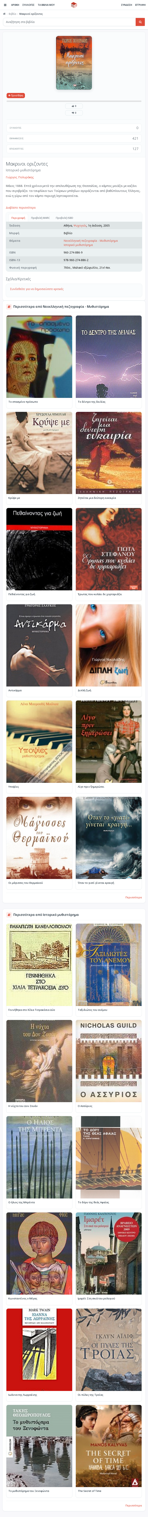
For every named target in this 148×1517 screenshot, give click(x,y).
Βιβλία (12, 14)
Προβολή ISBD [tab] (64, 218)
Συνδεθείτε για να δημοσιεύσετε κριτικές (36, 289)
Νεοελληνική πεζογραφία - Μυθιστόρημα (91, 241)
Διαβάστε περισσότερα (21, 207)
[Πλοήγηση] (5, 5)
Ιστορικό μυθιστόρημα (78, 245)
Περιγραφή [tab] (18, 218)
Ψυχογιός (80, 225)
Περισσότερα (133, 897)
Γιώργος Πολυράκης (20, 177)
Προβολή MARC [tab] (40, 218)
